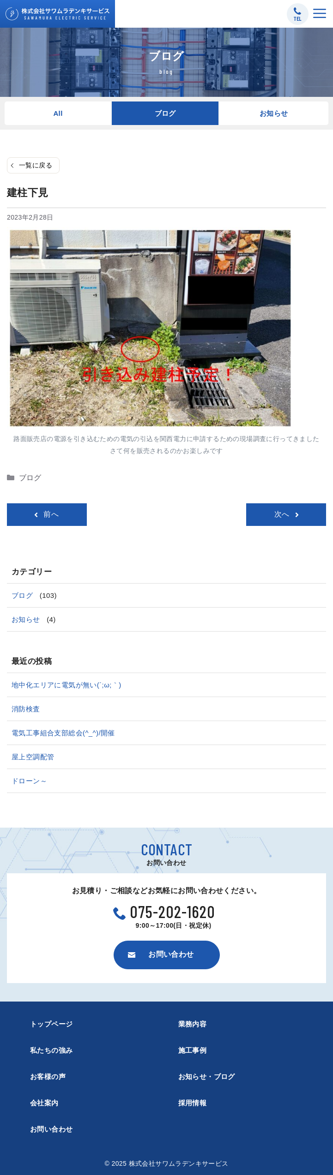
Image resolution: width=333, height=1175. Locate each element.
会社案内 (44, 1103)
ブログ (165, 113)
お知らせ (274, 113)
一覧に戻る (35, 165)
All (57, 113)
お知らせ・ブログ (206, 1076)
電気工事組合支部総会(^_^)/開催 (63, 733)
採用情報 (192, 1103)
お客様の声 (48, 1076)
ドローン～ (29, 781)
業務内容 (192, 1024)
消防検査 (26, 709)
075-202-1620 (173, 911)
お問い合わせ (51, 1129)
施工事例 (192, 1050)
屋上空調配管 (33, 757)
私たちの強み (51, 1050)
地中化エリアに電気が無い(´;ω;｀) (66, 685)
